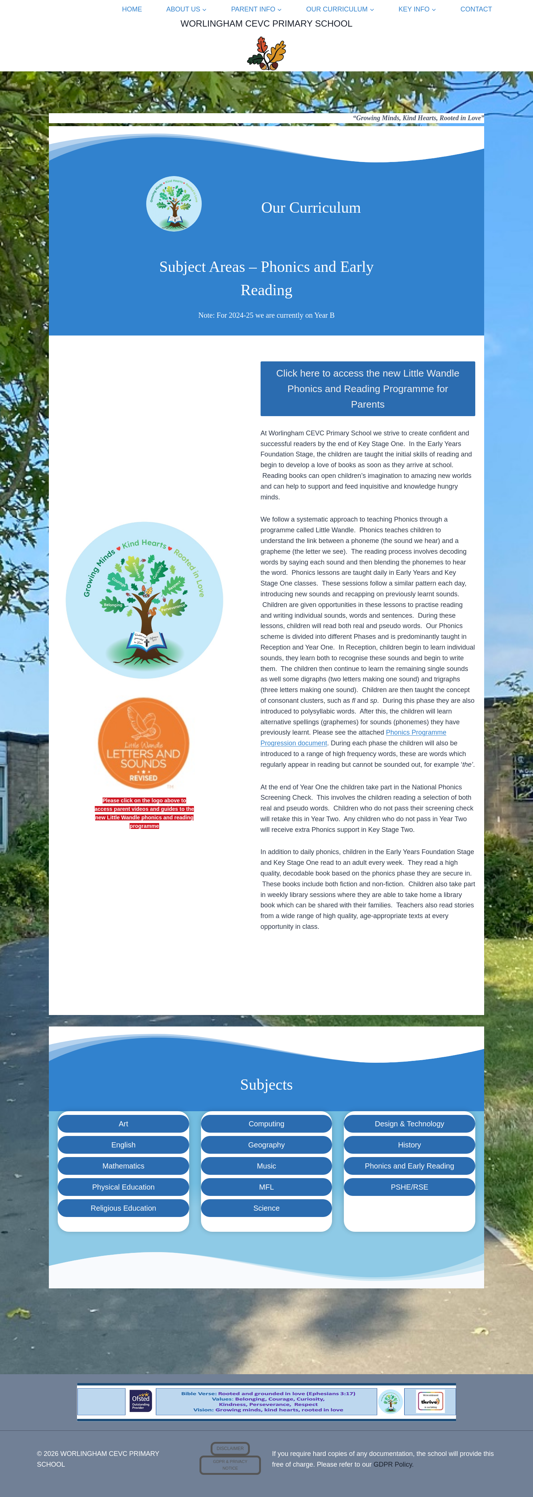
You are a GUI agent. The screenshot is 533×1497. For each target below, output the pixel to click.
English (123, 1145)
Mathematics (123, 1166)
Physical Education (123, 1187)
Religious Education (123, 1208)
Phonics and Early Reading (409, 1166)
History (409, 1145)
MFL (266, 1187)
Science (266, 1208)
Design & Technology (410, 1124)
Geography (266, 1145)
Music (266, 1166)
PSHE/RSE (409, 1187)
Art (123, 1124)
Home (132, 9)
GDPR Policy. (393, 1464)
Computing (267, 1124)
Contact (476, 9)
